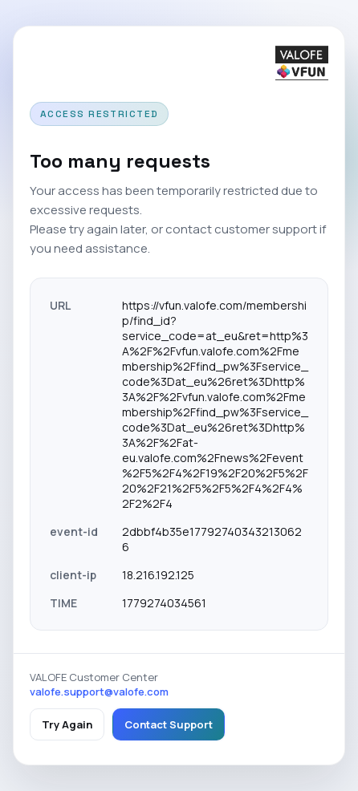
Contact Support (168, 724)
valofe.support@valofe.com (99, 691)
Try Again (67, 724)
